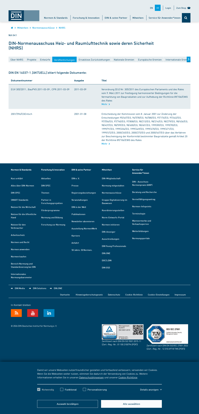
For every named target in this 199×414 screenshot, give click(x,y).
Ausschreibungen (110, 238)
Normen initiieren (111, 224)
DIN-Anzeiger (108, 231)
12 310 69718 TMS (170, 348)
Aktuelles (46, 178)
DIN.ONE (106, 253)
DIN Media (20, 288)
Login (168, 7)
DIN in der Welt (79, 207)
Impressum (180, 294)
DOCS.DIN (106, 260)
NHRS (62, 27)
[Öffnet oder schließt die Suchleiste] (186, 18)
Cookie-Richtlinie (127, 377)
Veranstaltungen (80, 199)
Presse (75, 185)
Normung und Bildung (52, 217)
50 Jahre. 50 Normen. (82, 249)
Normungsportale (141, 238)
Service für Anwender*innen (164, 17)
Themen (45, 192)
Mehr (106, 104)
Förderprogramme (50, 210)
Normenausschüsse (43, 27)
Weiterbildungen (140, 231)
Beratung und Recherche (144, 192)
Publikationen (78, 214)
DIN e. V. (76, 178)
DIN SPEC (15, 192)
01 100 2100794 (124, 344)
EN (151, 7)
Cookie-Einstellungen (158, 294)
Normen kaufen (18, 256)
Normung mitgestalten (113, 185)
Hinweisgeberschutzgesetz (89, 294)
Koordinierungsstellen (113, 210)
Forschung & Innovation (86, 17)
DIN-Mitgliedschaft (111, 178)
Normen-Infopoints (141, 206)
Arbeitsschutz (18, 235)
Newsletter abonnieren (83, 221)
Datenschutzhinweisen (91, 377)
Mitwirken (137, 17)
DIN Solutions (39, 288)
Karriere (76, 235)
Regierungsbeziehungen (84, 192)
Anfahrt (75, 242)
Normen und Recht (20, 242)
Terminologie (138, 213)
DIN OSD (106, 267)
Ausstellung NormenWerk (84, 228)
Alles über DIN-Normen (22, 185)
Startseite (65, 294)
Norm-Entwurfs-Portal (113, 217)
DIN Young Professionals (114, 246)
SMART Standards (19, 199)
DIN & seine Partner (116, 17)
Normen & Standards (56, 17)
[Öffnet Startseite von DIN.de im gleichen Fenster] (24, 14)
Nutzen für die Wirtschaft (23, 207)
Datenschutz (114, 294)
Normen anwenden (20, 249)
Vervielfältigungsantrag (143, 199)
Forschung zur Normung (53, 224)
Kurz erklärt (17, 178)
